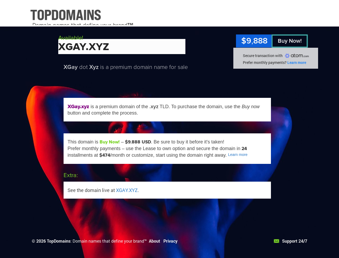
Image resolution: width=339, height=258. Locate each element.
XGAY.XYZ (127, 190)
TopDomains (58, 241)
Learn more (296, 62)
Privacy (170, 241)
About (154, 241)
